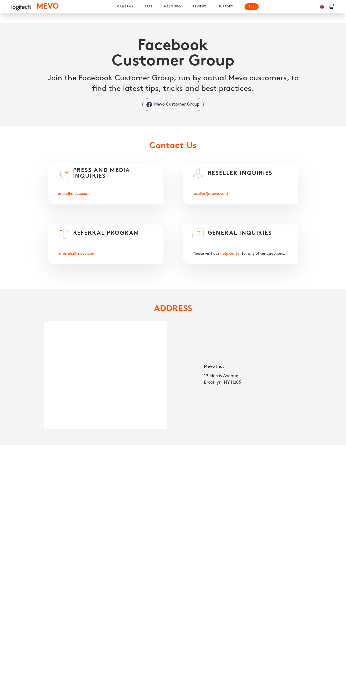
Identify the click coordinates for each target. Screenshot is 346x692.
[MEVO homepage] (48, 7)
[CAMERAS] (124, 6)
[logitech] (21, 7)
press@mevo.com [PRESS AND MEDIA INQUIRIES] (74, 194)
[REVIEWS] (200, 6)
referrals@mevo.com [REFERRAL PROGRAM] (76, 254)
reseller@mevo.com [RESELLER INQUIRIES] (210, 194)
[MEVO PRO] (172, 6)
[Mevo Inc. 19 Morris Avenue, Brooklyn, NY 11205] (105, 375)
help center (230, 254)
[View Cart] (331, 7)
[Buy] (252, 6)
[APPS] (148, 6)
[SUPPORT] (226, 6)
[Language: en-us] (322, 7)
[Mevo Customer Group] (173, 104)
